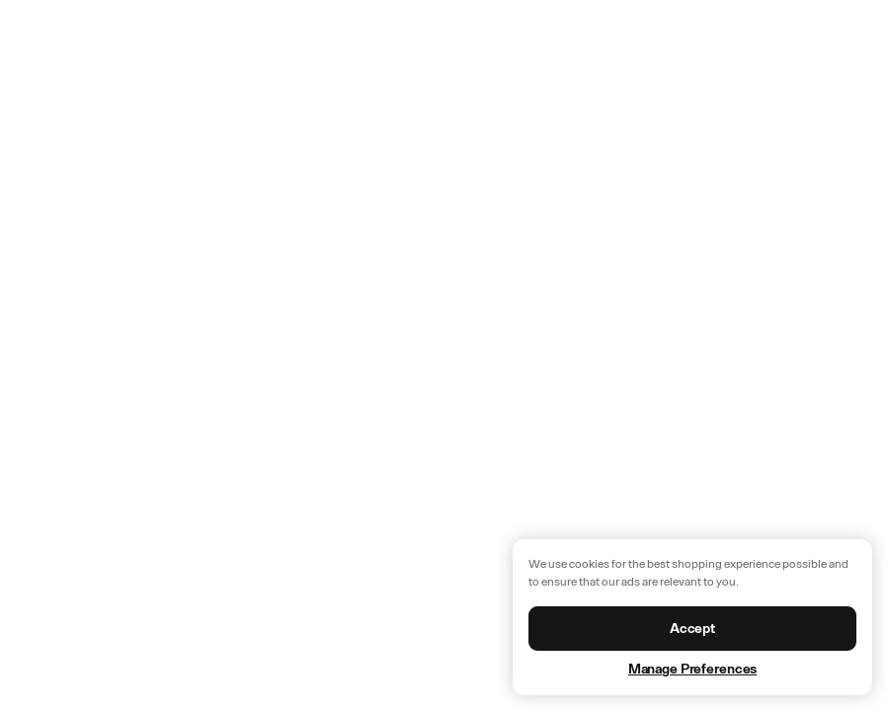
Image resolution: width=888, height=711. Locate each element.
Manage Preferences (692, 669)
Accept (692, 628)
